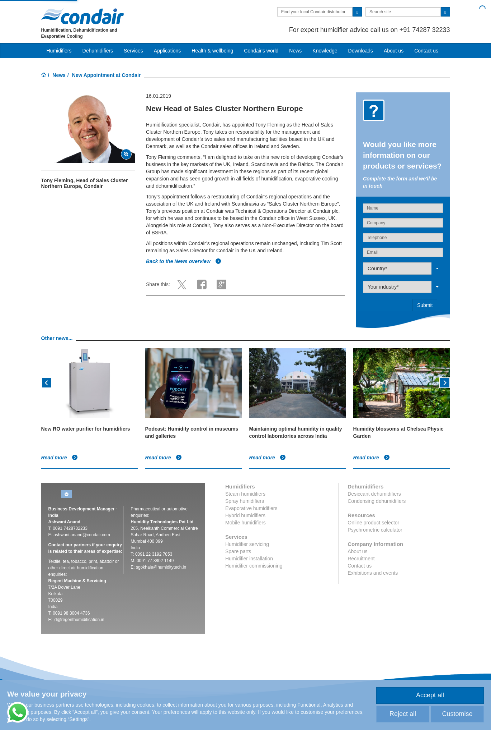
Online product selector (373, 522)
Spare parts (238, 551)
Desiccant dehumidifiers (374, 494)
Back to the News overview (183, 261)
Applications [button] (167, 51)
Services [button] (133, 51)
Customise (457, 713)
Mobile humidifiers (245, 522)
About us (393, 51)
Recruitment (361, 558)
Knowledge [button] (324, 51)
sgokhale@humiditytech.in (161, 567)
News (295, 51)
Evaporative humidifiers (251, 508)
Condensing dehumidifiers (377, 501)
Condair (82, 16)
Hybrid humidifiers (245, 515)
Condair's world (261, 51)
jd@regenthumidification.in (78, 619)
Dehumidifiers (97, 51)
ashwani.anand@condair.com (81, 534)
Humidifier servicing (247, 544)
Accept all (430, 695)
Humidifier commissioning (254, 566)
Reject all (403, 713)
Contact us (426, 51)
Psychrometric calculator (375, 530)
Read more (59, 457)
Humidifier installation (249, 558)
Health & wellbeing (212, 51)
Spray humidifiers (244, 501)
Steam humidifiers (245, 494)
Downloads (360, 51)
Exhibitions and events (373, 573)
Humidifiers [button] (59, 51)
